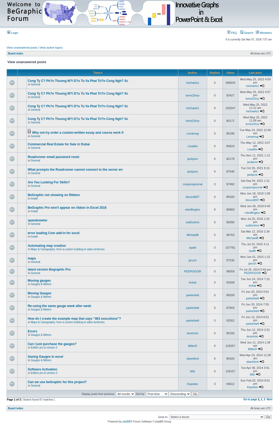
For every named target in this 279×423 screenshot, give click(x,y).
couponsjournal (193, 184)
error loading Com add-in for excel (54, 233)
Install (34, 198)
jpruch (193, 260)
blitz (192, 371)
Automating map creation (47, 246)
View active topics (51, 47)
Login (12, 32)
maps (32, 258)
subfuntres (192, 222)
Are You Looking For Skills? (49, 182)
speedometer (38, 220)
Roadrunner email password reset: (54, 157)
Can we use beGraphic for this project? (57, 382)
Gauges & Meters (41, 284)
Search (246, 32)
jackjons (192, 158)
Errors (32, 331)
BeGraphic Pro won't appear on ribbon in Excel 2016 (67, 208)
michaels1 (192, 82)
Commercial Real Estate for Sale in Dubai (59, 144)
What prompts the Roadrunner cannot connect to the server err (75, 169)
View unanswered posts (22, 47)
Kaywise (192, 383)
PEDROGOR (192, 271)
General (35, 84)
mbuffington (192, 209)
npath (192, 247)
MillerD (192, 345)
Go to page (250, 399)
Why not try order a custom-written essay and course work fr (78, 132)
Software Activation (42, 369)
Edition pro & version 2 (44, 347)
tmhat (192, 282)
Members (264, 32)
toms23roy (192, 95)
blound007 (192, 196)
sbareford (193, 358)
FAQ (232, 32)
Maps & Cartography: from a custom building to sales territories (68, 249)
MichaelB (192, 234)
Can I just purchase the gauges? (52, 344)
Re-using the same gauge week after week (59, 306)
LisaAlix (193, 146)
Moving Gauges (39, 293)
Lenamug (193, 133)
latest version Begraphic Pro (49, 269)
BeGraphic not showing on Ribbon (54, 195)
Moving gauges (39, 280)
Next (269, 399)
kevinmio (192, 333)
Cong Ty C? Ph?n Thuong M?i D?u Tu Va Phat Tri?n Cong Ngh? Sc (78, 81)
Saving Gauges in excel (45, 357)
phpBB (126, 421)
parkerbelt (192, 295)
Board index (15, 53)
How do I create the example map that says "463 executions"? (74, 318)
